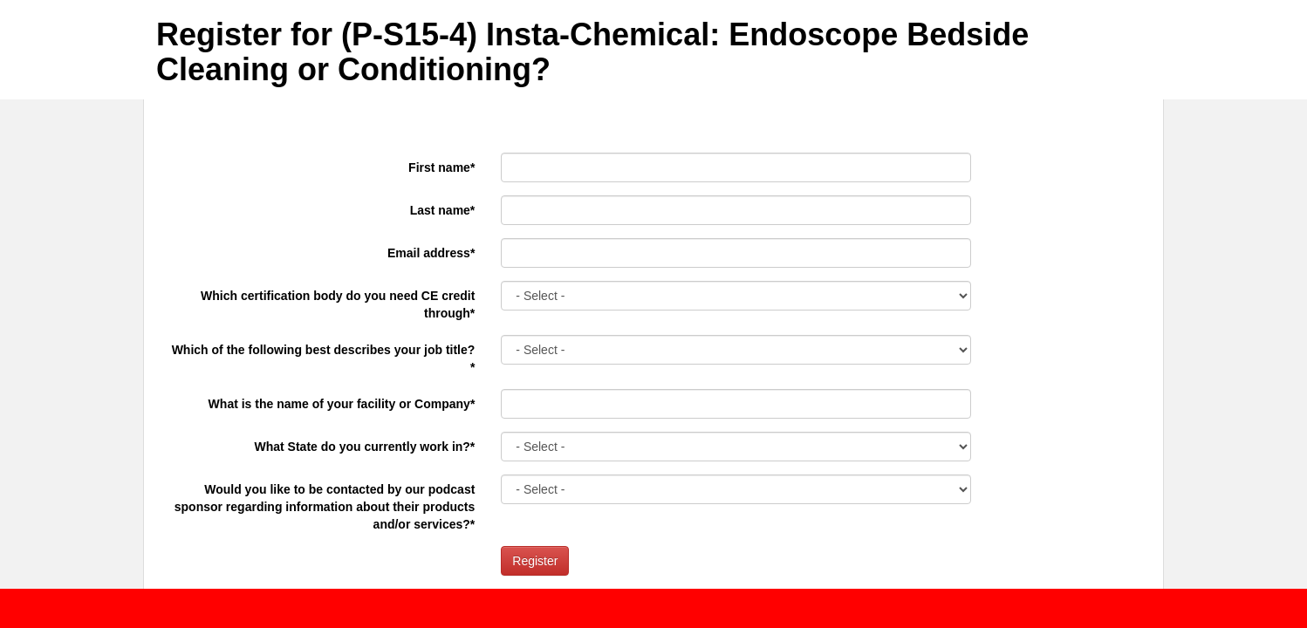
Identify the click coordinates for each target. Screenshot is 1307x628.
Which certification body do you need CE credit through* (338, 304)
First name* (441, 167)
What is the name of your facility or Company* (342, 404)
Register (535, 561)
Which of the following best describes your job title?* (324, 358)
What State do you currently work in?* (365, 447)
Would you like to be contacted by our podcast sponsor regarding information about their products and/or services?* (325, 506)
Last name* (443, 210)
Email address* (431, 253)
